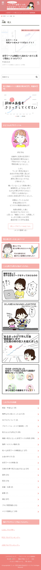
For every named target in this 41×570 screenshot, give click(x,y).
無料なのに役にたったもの (13, 414)
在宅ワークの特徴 (10, 462)
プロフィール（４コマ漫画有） (15, 426)
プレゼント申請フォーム (16, 561)
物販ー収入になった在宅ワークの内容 (18, 438)
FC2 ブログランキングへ (11, 537)
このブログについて (10, 556)
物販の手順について (23, 559)
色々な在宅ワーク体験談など (14, 450)
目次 (33, 559)
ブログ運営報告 (9, 505)
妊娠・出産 (7, 487)
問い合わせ (28, 561)
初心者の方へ (11, 559)
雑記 (5, 499)
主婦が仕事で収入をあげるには (15, 469)
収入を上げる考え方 (11, 432)
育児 (5, 481)
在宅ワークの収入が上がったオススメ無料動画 (21, 12)
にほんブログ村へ (8, 530)
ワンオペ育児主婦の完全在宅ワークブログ (22, 565)
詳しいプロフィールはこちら (20, 226)
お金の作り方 (8, 456)
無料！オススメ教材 (11, 444)
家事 (5, 493)
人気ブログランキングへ (11, 545)
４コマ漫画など (9, 511)
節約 (5, 475)
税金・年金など (9, 408)
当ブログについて (10, 420)
